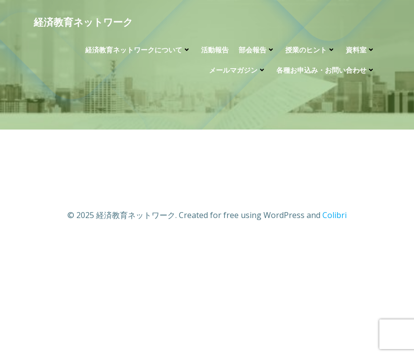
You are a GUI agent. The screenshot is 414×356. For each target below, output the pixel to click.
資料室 (360, 49)
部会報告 (257, 49)
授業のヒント (310, 49)
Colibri (334, 215)
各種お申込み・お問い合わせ (325, 70)
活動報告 (215, 49)
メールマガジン (237, 70)
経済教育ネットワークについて (138, 49)
